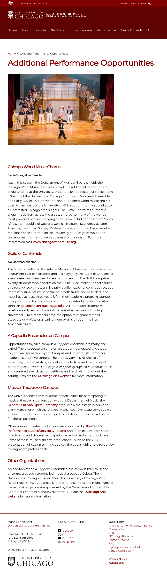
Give (143, 3)
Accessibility (116, 562)
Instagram (68, 541)
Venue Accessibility (121, 550)
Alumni (153, 30)
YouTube (67, 538)
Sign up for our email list (124, 547)
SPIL (111, 532)
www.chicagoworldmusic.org (54, 242)
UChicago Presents (121, 536)
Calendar (135, 3)
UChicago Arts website (54, 376)
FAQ (111, 543)
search (149, 3)
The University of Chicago (31, 3)
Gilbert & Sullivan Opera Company (33, 405)
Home (12, 30)
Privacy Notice (118, 559)
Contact (124, 3)
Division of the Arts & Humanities (29, 525)
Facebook (67, 530)
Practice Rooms (119, 540)
